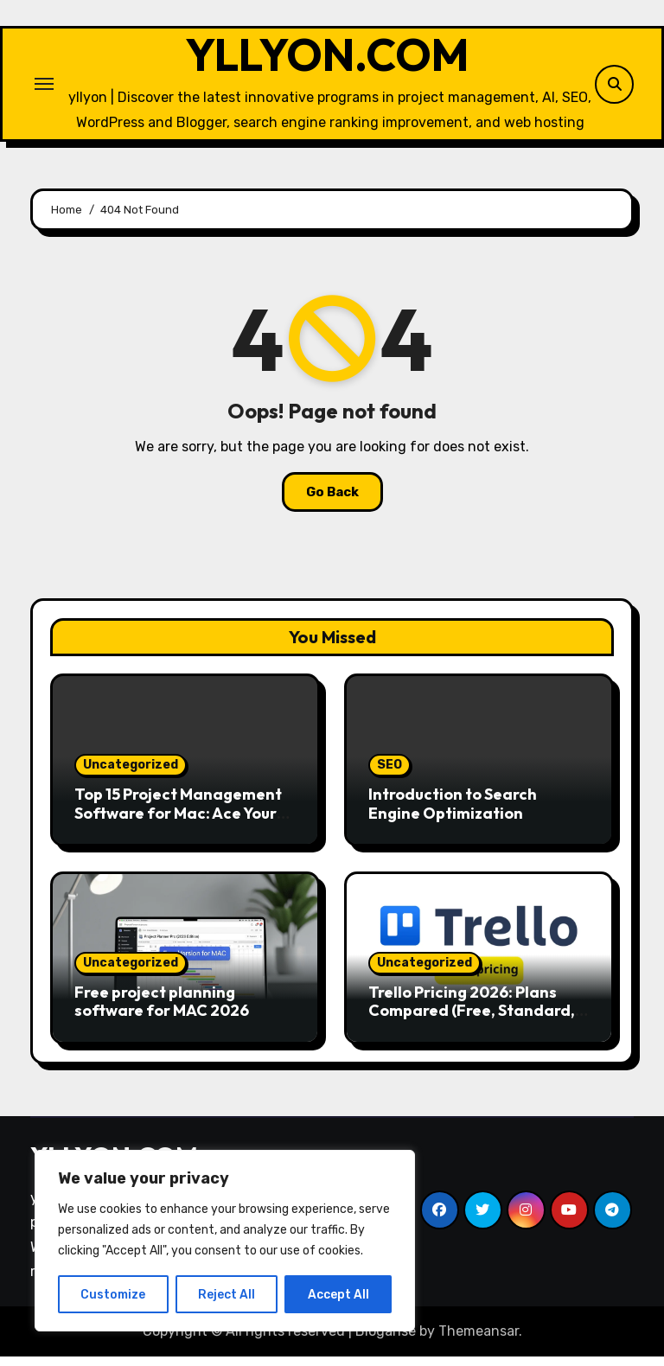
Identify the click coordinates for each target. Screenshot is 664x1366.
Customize (112, 1293)
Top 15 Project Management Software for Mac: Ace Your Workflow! (178, 822)
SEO (389, 774)
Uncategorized (130, 774)
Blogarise (385, 1340)
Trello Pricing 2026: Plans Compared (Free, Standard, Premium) (471, 1019)
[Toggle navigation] (44, 88)
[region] (225, 1240)
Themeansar (478, 1340)
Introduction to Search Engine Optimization (452, 813)
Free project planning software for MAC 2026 (161, 1010)
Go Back (332, 501)
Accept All (338, 1293)
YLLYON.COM (327, 60)
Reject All (226, 1293)
